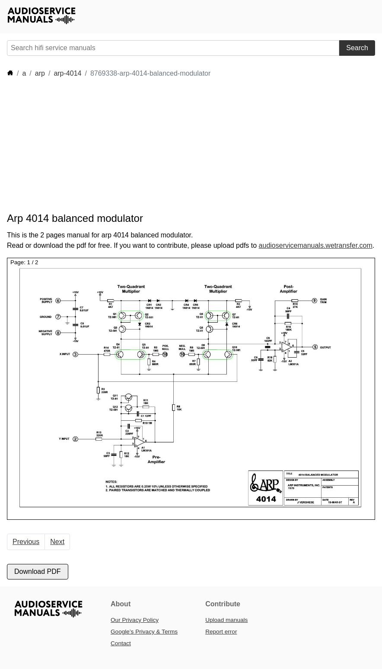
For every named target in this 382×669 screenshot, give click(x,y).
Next (57, 541)
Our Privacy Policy (135, 620)
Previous (26, 541)
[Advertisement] (164, 145)
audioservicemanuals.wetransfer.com (315, 245)
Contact (121, 643)
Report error (221, 631)
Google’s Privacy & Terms (144, 631)
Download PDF (37, 571)
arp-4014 (67, 73)
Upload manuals (226, 620)
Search (357, 47)
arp (40, 73)
